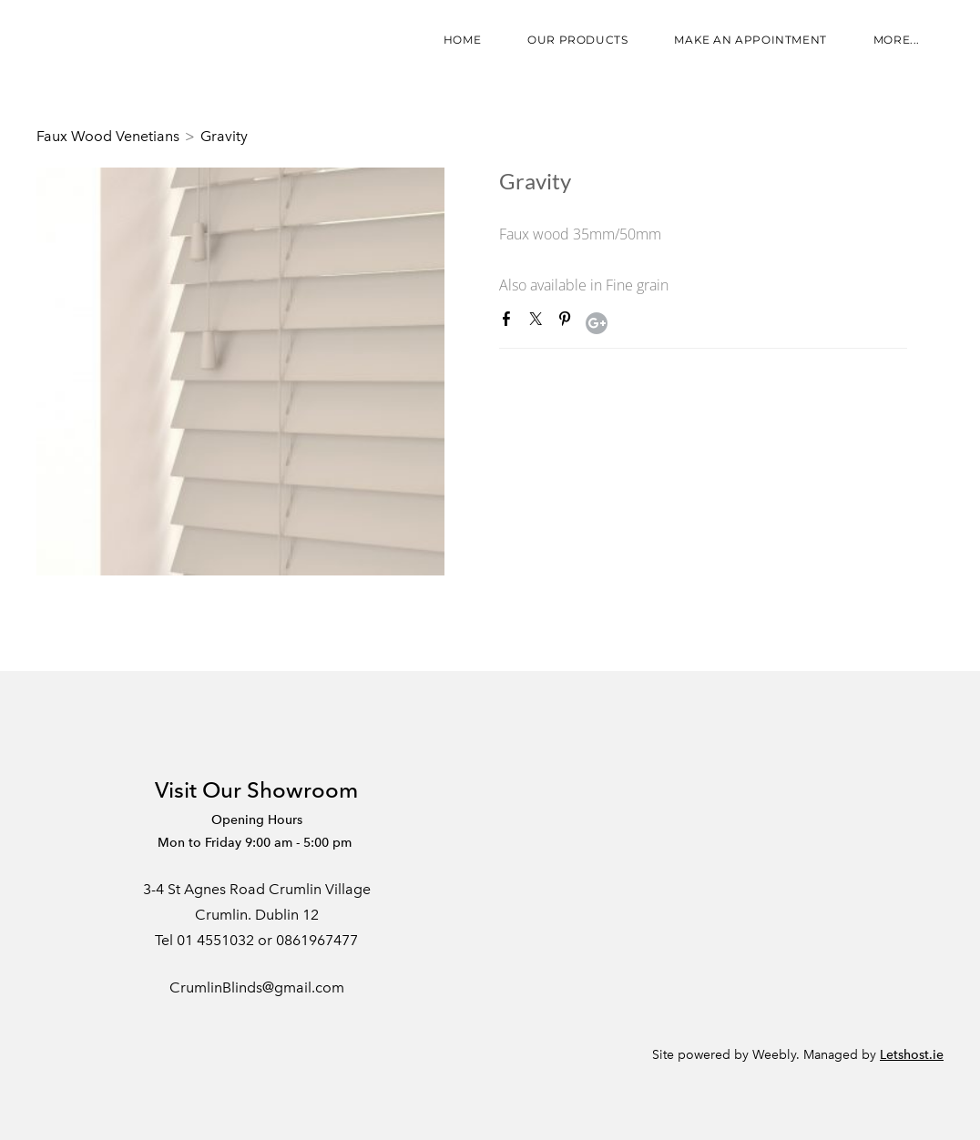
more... (896, 39)
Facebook (510, 322)
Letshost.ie (912, 1055)
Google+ (596, 323)
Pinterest (568, 322)
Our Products (577, 39)
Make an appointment (750, 39)
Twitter (539, 322)
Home (462, 39)
